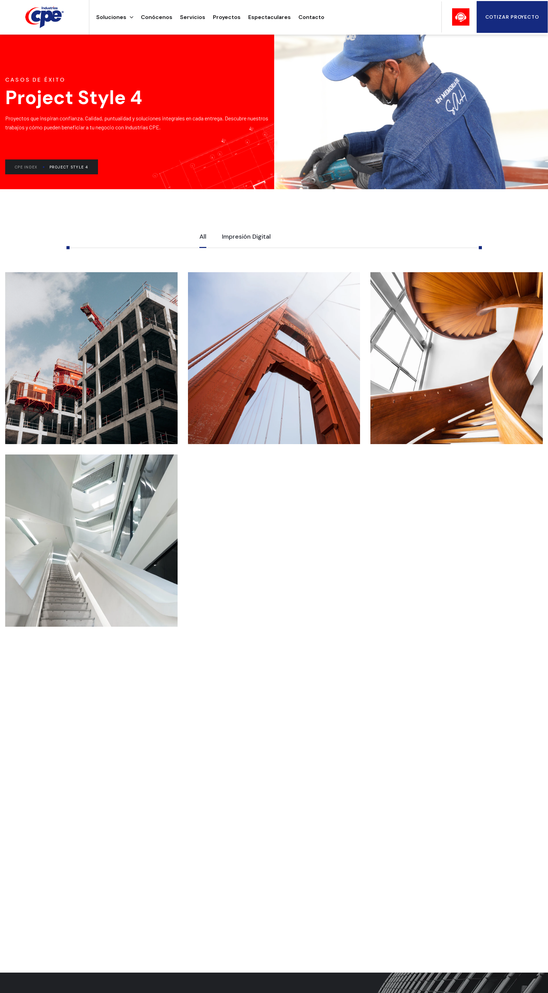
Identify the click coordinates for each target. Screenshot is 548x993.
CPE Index (29, 167)
